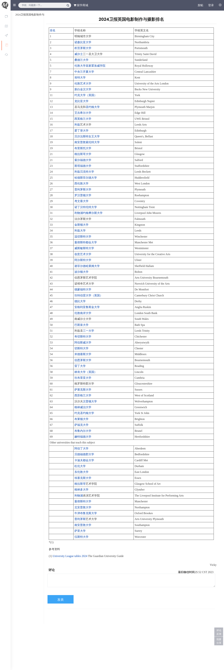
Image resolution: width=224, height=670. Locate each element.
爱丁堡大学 (81, 130)
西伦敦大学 (81, 183)
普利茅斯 (80, 518)
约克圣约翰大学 (84, 413)
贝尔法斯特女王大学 (87, 136)
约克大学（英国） (85, 95)
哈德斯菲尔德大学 (85, 177)
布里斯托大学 (82, 148)
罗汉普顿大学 (82, 195)
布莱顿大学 (81, 419)
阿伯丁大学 (81, 448)
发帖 (200, 5)
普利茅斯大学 (82, 189)
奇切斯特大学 (82, 336)
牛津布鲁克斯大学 (85, 513)
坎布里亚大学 (82, 377)
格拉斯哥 (80, 483)
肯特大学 (80, 77)
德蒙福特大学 (82, 289)
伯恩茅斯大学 (82, 360)
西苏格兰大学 (82, 395)
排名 (52, 30)
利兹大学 (80, 230)
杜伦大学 (80, 466)
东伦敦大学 (81, 471)
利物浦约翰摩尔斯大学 (88, 212)
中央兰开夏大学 (84, 71)
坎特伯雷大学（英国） (88, 295)
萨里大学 (80, 530)
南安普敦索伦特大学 (87, 142)
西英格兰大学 (82, 118)
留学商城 (81, 5)
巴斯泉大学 (81, 324)
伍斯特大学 (81, 536)
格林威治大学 (82, 407)
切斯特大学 (81, 348)
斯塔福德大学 (82, 165)
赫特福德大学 (82, 436)
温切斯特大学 (82, 236)
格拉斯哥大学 (82, 154)
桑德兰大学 (81, 59)
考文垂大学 (81, 201)
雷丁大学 (80, 365)
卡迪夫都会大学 (84, 460)
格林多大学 (81, 489)
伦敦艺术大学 (82, 83)
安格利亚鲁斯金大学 (87, 307)
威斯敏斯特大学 (84, 248)
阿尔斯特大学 (82, 259)
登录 (211, 5)
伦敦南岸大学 (82, 313)
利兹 (77, 124)
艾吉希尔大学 (82, 112)
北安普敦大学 (82, 507)
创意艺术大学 (82, 254)
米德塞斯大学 (82, 354)
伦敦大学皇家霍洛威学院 (89, 65)
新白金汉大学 (82, 89)
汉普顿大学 (90, 401)
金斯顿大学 (81, 224)
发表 (60, 599)
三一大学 (88, 330)
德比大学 (80, 301)
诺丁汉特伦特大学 (85, 207)
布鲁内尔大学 (82, 430)
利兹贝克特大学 (84, 171)
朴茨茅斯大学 (82, 48)
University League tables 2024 (70, 556)
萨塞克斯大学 (82, 389)
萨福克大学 (81, 424)
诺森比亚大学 (82, 42)
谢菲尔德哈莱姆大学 (87, 265)
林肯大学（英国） (85, 371)
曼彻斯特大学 (82, 501)
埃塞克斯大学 (82, 477)
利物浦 (78, 495)
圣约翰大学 (93, 106)
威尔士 (78, 54)
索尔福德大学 (82, 160)
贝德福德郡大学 (84, 454)
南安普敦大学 (82, 524)
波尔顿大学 (81, 271)
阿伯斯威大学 (82, 342)
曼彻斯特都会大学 (85, 242)
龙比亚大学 (81, 101)
